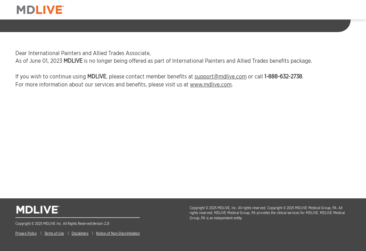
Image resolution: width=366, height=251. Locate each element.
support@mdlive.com (221, 76)
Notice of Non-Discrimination (118, 233)
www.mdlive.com (211, 84)
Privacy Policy (26, 233)
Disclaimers (80, 233)
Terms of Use (54, 233)
